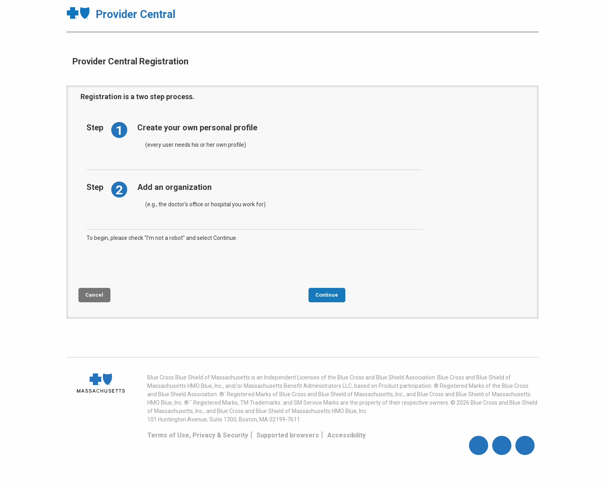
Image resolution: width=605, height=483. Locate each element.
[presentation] (147, 263)
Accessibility (346, 435)
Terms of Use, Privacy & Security (197, 435)
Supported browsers (287, 435)
